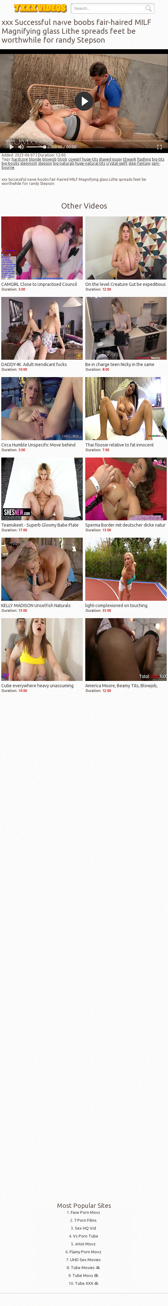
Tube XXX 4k (87, 1283)
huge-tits (90, 159)
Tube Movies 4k (85, 1267)
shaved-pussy (110, 159)
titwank (129, 159)
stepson (45, 163)
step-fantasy (140, 163)
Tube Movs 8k (85, 1275)
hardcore (20, 159)
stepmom (28, 163)
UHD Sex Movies (85, 1259)
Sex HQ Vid (85, 1228)
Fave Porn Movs (85, 1212)
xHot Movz (85, 1244)
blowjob (49, 159)
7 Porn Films (85, 1220)
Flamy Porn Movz (85, 1252)
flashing (144, 159)
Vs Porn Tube (85, 1236)
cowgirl (74, 159)
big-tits (158, 159)
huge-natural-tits (90, 163)
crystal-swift (117, 163)
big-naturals (63, 163)
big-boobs (10, 163)
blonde (35, 159)
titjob (62, 159)
